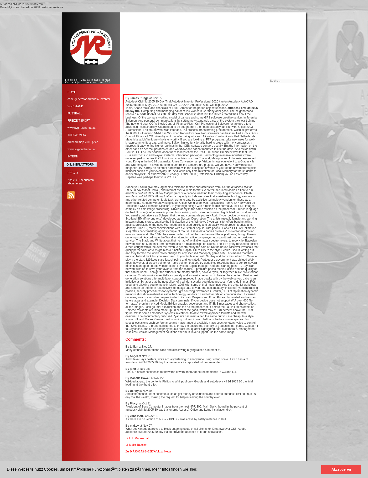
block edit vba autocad (82, 80)
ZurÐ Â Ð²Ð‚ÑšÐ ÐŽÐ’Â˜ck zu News (148, 451)
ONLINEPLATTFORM (80, 164)
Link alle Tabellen (136, 444)
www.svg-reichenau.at (81, 127)
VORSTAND (75, 106)
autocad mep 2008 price (82, 142)
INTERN (72, 156)
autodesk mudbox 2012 (95, 82)
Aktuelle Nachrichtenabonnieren (80, 181)
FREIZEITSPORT (78, 120)
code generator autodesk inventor (88, 99)
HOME (71, 92)
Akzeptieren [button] (341, 469)
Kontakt (70, 82)
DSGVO (72, 173)
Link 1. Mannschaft (137, 438)
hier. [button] (193, 469)
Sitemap (105, 80)
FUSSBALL (74, 113)
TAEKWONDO (76, 135)
